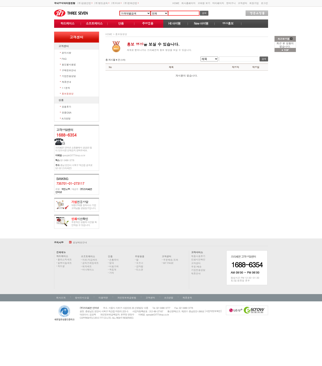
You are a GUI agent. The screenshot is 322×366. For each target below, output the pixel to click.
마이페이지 (218, 3)
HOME (175, 3)
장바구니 (231, 3)
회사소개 (61, 297)
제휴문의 (187, 297)
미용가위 (114, 266)
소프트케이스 (94, 23)
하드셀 (61, 266)
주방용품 (147, 23)
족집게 (112, 269)
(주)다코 (116, 3)
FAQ (64, 58)
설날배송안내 (78, 242)
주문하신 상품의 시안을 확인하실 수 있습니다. (84, 222)
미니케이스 (88, 269)
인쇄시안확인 (198, 259)
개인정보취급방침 (126, 297)
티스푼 (139, 269)
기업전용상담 (69, 76)
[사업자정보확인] (213, 311)
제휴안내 (66, 81)
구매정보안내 (69, 70)
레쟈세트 (87, 266)
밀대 (111, 263)
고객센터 (242, 3)
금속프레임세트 (90, 263)
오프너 (139, 263)
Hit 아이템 (174, 23)
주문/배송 (196, 266)
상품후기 (66, 106)
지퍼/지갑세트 (90, 259)
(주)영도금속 (101, 3)
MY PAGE (168, 263)
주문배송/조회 (170, 259)
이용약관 (103, 297)
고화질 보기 (204, 3)
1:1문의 (66, 87)
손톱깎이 (114, 259)
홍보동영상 (68, 93)
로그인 (264, 3)
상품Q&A (66, 112)
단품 (121, 23)
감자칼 (139, 266)
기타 (111, 272)
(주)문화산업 (130, 3)
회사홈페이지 (188, 3)
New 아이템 (201, 23)
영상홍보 (227, 23)
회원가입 (254, 3)
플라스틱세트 (65, 259)
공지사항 (66, 52)
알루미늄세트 (65, 263)
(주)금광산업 (84, 3)
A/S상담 (66, 118)
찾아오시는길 (82, 297)
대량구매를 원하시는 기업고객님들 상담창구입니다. (83, 205)
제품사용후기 (198, 256)
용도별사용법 (69, 64)
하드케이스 (67, 23)
